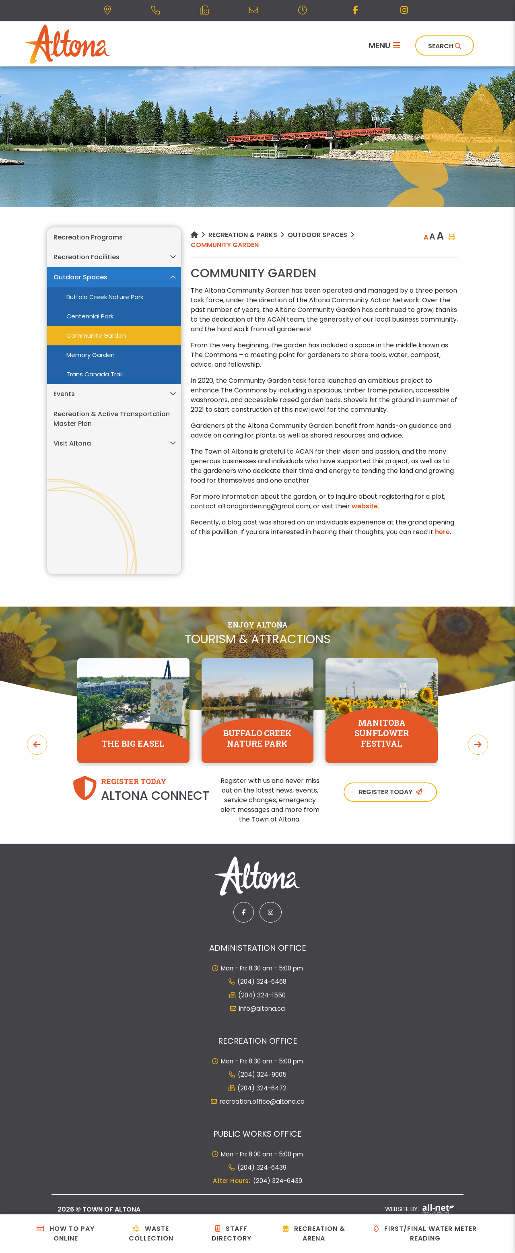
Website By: (420, 1209)
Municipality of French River (67, 44)
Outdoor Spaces (317, 234)
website (365, 506)
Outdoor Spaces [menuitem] (80, 277)
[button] (173, 257)
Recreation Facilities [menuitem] (86, 257)
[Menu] (384, 45)
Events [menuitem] (64, 393)
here (442, 532)
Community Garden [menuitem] (96, 335)
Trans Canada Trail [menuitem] (94, 374)
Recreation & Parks (242, 234)
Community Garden (225, 245)
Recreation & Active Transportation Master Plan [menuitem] (112, 418)
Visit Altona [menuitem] (72, 443)
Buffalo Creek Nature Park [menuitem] (104, 297)
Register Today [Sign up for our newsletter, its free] (385, 792)
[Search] (444, 45)
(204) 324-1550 (262, 995)
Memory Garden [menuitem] (90, 355)
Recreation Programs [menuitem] (88, 237)
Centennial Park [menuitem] (89, 316)
